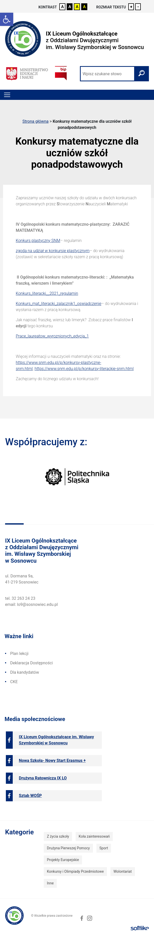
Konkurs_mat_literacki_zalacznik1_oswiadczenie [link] (58, 303)
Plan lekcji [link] (19, 653)
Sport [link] (104, 848)
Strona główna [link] (35, 121)
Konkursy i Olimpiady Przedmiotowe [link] (75, 871)
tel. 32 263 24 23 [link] (20, 598)
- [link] (138, 6)
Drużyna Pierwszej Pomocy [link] (68, 848)
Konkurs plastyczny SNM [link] (38, 240)
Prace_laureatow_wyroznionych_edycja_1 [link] (52, 336)
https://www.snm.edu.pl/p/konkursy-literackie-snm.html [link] (84, 368)
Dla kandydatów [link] (24, 672)
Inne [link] (50, 883)
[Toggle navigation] (7, 95)
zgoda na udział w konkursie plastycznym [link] (53, 250)
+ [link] (131, 6)
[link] (6, 19)
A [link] (62, 6)
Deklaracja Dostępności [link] (31, 663)
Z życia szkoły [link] (58, 836)
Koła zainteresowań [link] (94, 836)
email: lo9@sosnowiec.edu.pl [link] (31, 604)
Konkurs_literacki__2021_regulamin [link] (47, 293)
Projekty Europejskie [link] (63, 860)
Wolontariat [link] (123, 871)
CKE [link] (14, 681)
